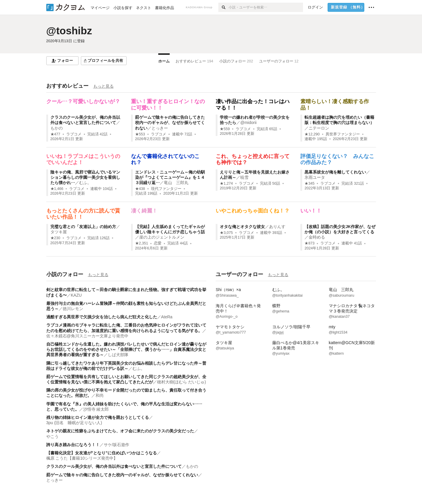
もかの (56, 128)
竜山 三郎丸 (176, 182)
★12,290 (312, 134)
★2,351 (141, 243)
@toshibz (69, 30)
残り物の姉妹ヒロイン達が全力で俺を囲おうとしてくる (97, 417)
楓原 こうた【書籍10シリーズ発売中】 (82, 458)
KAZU (76, 295)
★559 (225, 129)
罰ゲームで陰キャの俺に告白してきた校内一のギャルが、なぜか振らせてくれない (170, 122)
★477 (55, 134)
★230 (55, 238)
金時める (317, 237)
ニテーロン (319, 128)
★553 (140, 134)
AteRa (167, 317)
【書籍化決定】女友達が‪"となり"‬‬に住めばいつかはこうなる (101, 453)
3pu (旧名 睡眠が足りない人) (74, 422)
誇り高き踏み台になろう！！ (73, 444)
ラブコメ (73, 134)
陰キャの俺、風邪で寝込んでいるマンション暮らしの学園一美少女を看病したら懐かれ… (85, 177)
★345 (309, 183)
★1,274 (226, 183)
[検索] (223, 7)
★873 (309, 243)
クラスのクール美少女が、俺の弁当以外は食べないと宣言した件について (114, 466)
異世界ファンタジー (343, 134)
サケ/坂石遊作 (117, 444)
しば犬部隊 (118, 354)
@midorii (248, 122)
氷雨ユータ (314, 177)
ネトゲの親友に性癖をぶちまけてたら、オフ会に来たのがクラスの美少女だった (120, 431)
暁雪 (244, 177)
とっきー (160, 128)
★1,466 (57, 189)
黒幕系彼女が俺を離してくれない (335, 172)
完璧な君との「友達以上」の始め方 (83, 226)
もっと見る (103, 86)
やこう (52, 436)
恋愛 (157, 243)
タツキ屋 (58, 232)
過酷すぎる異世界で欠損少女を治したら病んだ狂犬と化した (101, 317)
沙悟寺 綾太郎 (96, 409)
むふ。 (85, 182)
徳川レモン (73, 308)
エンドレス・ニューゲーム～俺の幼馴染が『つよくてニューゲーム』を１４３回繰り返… (170, 177)
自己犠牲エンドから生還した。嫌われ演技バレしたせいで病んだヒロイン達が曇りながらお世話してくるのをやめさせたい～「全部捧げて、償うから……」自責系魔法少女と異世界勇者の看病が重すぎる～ (126, 349)
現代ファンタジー (166, 189)
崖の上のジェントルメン (161, 237)
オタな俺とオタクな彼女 (242, 226)
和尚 (100, 395)
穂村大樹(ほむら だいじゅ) (181, 382)
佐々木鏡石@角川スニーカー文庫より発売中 (87, 336)
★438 (140, 189)
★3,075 (226, 233)
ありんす (277, 226)
